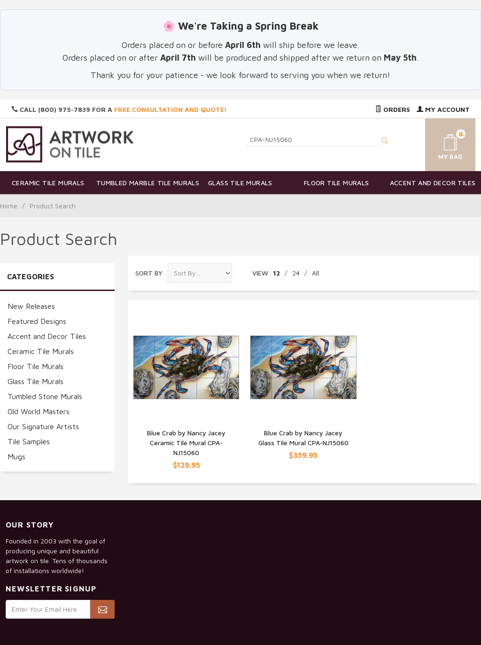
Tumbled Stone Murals (45, 396)
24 (296, 273)
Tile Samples (29, 441)
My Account (443, 109)
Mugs (16, 456)
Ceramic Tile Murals (48, 183)
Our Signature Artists (43, 426)
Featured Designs (37, 321)
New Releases (31, 306)
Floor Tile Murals (336, 183)
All (315, 273)
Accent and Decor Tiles (433, 183)
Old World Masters (39, 411)
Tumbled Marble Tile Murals (144, 183)
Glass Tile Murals (240, 183)
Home (8, 206)
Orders (392, 109)
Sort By (149, 273)
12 (276, 273)
